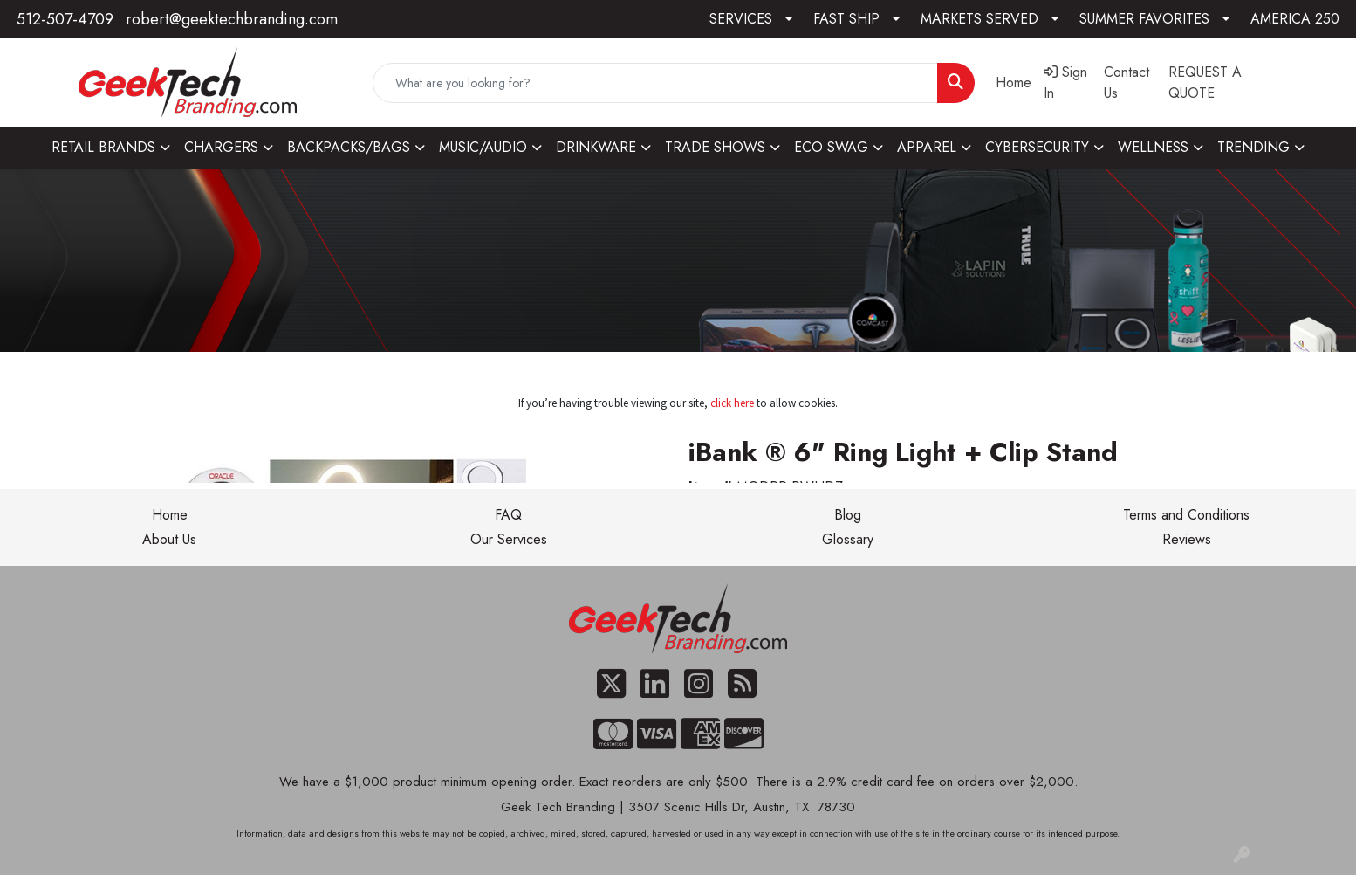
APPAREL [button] (926, 147)
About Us (169, 539)
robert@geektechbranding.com (232, 19)
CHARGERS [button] (221, 147)
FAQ (508, 515)
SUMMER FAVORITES (1144, 19)
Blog (847, 515)
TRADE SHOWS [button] (715, 147)
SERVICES (740, 19)
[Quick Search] (655, 83)
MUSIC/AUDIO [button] (483, 147)
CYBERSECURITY (1037, 147)
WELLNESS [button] (1153, 147)
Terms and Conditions (1186, 515)
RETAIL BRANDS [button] (103, 147)
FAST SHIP (846, 19)
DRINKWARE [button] (596, 147)
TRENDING (1253, 147)
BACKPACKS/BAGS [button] (348, 147)
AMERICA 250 (1294, 19)
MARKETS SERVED (979, 19)
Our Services (508, 539)
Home (170, 515)
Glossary (847, 539)
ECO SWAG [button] (831, 147)
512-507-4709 (65, 19)
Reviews (1186, 539)
